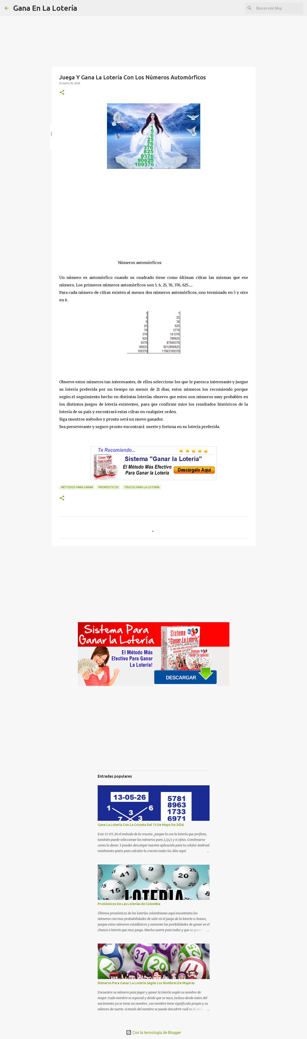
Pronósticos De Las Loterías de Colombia (129, 904)
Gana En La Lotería (45, 8)
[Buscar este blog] (278, 8)
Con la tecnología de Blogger (153, 1032)
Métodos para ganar (77, 487)
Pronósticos (108, 487)
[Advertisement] (153, 218)
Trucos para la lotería (141, 487)
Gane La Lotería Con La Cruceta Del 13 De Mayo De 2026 (141, 825)
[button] (62, 93)
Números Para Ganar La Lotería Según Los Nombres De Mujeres (146, 983)
